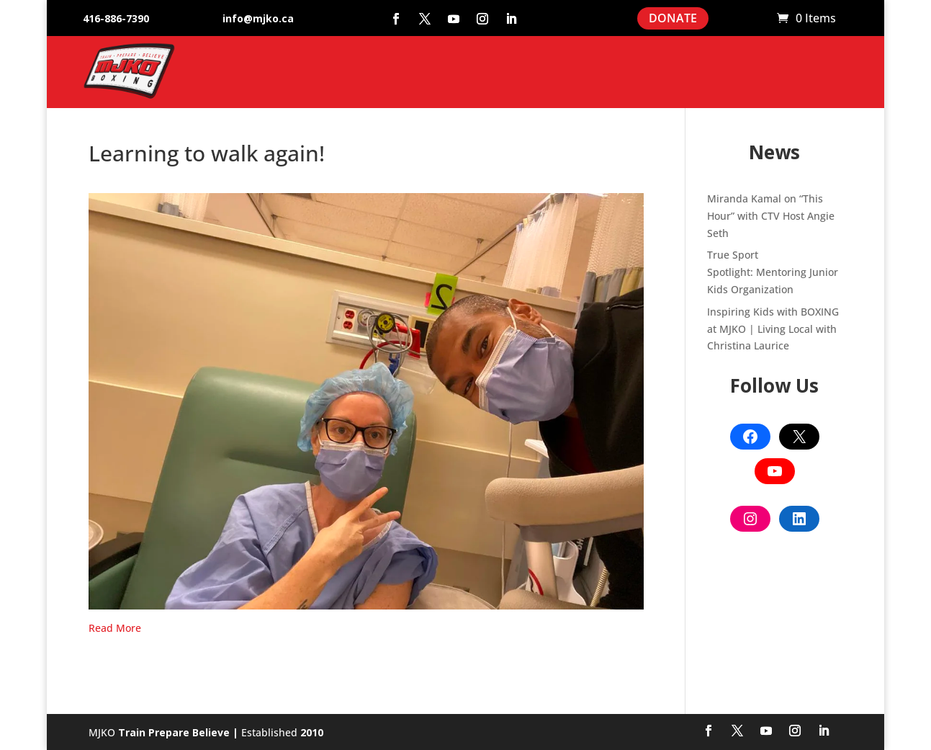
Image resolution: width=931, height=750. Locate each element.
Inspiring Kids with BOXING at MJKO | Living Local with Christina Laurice (773, 329)
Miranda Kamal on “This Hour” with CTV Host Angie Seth (771, 216)
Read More (115, 628)
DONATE (673, 18)
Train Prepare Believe (174, 732)
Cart (759, 18)
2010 (311, 732)
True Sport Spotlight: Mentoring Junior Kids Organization (772, 272)
